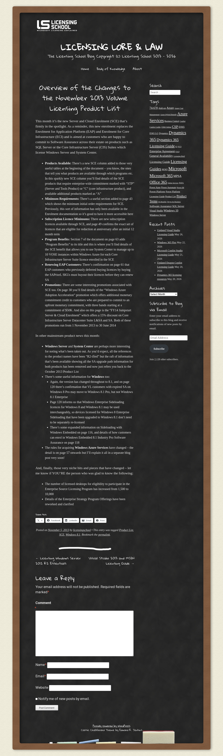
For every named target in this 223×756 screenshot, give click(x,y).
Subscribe (158, 348)
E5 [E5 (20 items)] (176, 147)
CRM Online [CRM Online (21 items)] (166, 127)
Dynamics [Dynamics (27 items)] (163, 133)
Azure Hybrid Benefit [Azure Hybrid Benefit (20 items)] (168, 115)
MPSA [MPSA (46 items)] (177, 176)
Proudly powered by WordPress (111, 725)
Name (40, 665)
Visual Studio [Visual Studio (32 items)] (156, 210)
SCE (61, 534)
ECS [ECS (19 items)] (180, 147)
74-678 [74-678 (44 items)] (154, 108)
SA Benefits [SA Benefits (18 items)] (162, 202)
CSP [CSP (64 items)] (175, 127)
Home (85, 69)
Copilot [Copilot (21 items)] (182, 121)
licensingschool (82, 530)
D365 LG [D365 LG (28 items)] (154, 133)
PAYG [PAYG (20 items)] (181, 183)
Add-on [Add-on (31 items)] (162, 108)
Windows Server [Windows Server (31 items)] (158, 215)
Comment (42, 606)
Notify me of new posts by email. (64, 699)
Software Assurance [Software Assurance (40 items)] (161, 206)
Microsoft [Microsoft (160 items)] (177, 168)
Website (41, 688)
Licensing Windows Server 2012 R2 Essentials (58, 560)
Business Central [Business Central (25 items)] (171, 121)
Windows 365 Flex (166, 242)
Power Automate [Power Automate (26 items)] (168, 187)
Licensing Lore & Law (111, 47)
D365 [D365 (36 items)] (182, 126)
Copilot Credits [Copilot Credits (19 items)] (155, 127)
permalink (104, 534)
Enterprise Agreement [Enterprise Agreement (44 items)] (162, 151)
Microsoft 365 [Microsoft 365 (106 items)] (161, 175)
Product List (126, 530)
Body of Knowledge (111, 69)
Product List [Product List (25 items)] (170, 196)
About (137, 69)
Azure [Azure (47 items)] (170, 108)
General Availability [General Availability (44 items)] (161, 156)
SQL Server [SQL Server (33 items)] (178, 206)
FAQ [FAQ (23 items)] (177, 151)
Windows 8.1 (73, 534)
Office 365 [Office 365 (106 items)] (158, 182)
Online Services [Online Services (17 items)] (173, 183)
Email (40, 676)
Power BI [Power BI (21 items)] (180, 188)
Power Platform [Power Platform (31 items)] (157, 191)
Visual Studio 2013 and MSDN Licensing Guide (111, 560)
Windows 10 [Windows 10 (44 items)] (171, 210)
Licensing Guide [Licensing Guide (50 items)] (160, 162)
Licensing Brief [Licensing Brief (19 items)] (179, 156)
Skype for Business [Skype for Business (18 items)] (174, 202)
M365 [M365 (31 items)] (165, 169)
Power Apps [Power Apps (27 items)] (155, 187)
